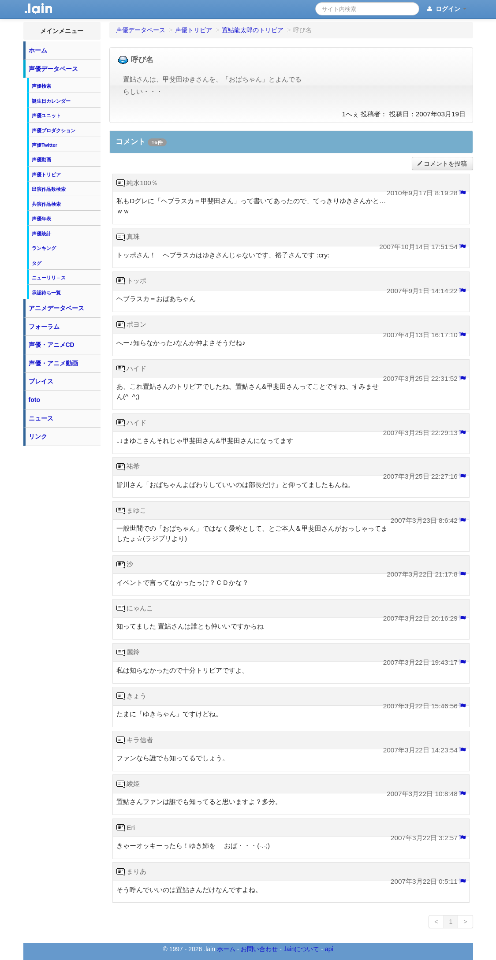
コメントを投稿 (442, 163)
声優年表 (41, 218)
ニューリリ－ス (49, 277)
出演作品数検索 (49, 189)
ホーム (38, 50)
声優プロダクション (53, 130)
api (329, 949)
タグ (36, 263)
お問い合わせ (259, 949)
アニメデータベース (56, 308)
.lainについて (301, 949)
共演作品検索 (46, 204)
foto (34, 399)
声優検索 (41, 86)
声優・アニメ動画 (53, 363)
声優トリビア (46, 174)
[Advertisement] (61, 582)
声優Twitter (44, 145)
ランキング (44, 248)
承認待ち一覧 (46, 292)
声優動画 (41, 159)
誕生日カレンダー (51, 101)
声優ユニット (46, 115)
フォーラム (44, 326)
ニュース (41, 418)
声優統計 (41, 233)
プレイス (41, 381)
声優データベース (53, 68)
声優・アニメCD (52, 344)
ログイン (446, 9)
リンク (38, 436)
